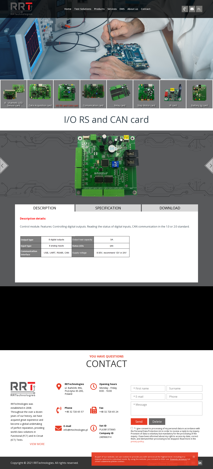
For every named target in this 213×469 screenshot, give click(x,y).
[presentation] (179, 421)
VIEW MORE (37, 444)
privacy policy (137, 441)
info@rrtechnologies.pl (76, 429)
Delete (157, 422)
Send (138, 422)
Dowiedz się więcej (178, 459)
